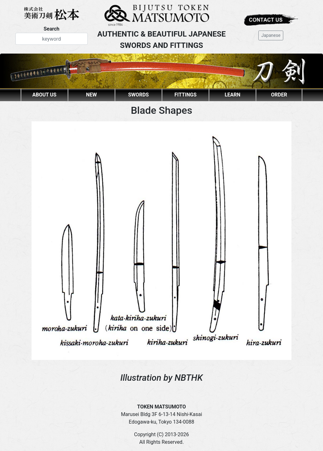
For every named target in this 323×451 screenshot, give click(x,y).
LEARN (232, 95)
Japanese (270, 35)
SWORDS (138, 95)
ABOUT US (44, 95)
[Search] (51, 39)
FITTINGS (185, 95)
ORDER (279, 95)
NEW (91, 95)
